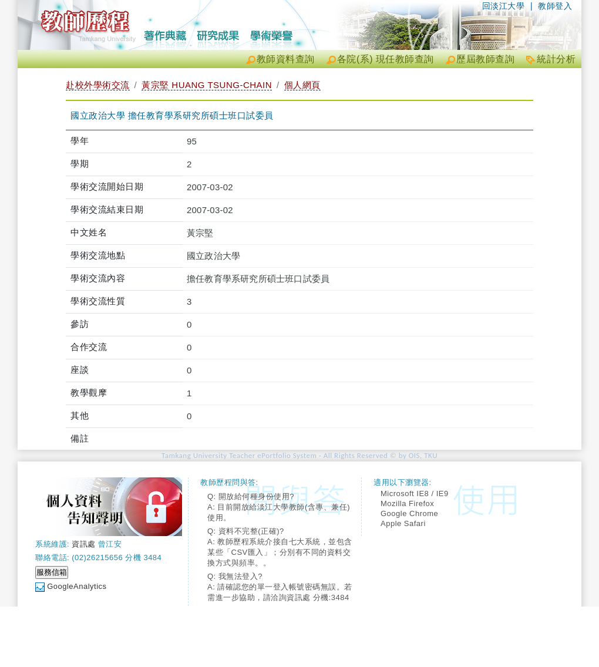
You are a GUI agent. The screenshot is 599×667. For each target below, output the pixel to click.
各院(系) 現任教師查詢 (385, 59)
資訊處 (84, 544)
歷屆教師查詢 (485, 59)
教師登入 (555, 6)
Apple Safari (403, 523)
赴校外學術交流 (98, 85)
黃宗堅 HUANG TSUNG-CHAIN (207, 85)
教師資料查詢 (286, 59)
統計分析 (556, 59)
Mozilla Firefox (407, 503)
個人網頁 (302, 85)
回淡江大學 (503, 6)
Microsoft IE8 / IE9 (415, 493)
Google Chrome (409, 513)
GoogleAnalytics (76, 586)
